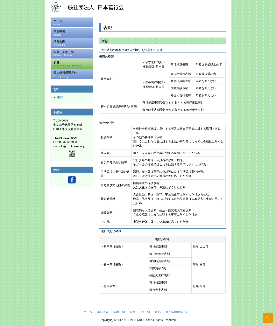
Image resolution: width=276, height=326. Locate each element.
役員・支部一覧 (73, 54)
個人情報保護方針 (73, 74)
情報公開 (73, 43)
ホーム (73, 22)
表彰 (73, 64)
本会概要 (73, 33)
